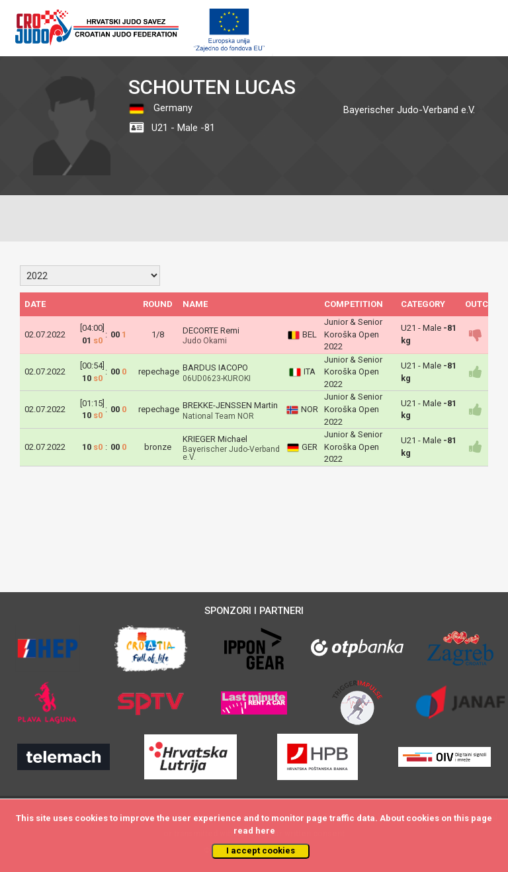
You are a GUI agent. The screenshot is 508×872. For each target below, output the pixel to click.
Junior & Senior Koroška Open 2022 (353, 334)
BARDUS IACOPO (215, 367)
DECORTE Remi (211, 330)
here (265, 831)
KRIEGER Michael (215, 439)
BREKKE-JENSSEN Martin (230, 405)
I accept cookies (260, 850)
